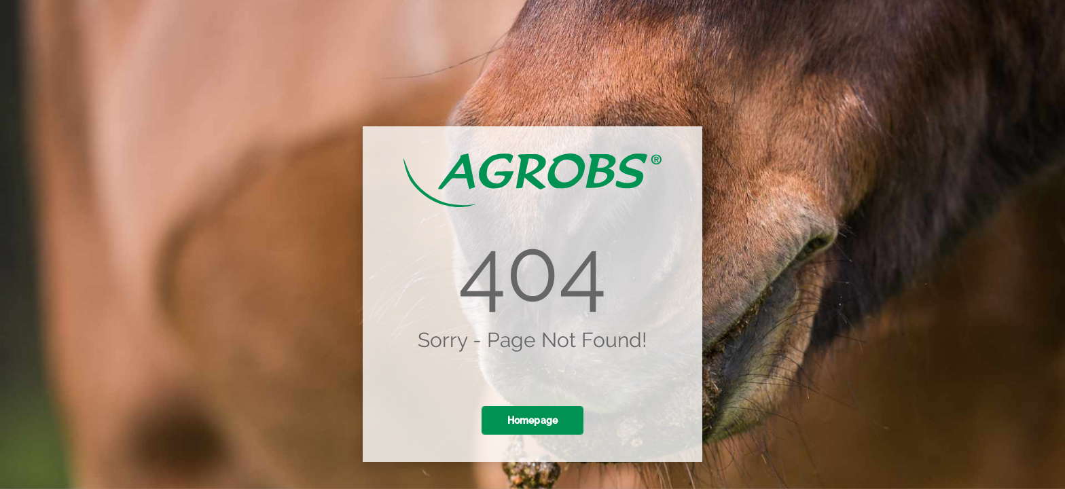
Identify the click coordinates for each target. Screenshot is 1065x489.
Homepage (532, 420)
